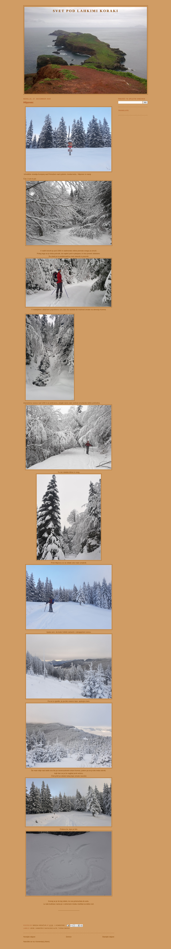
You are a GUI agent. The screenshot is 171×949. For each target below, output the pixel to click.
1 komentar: (60, 925)
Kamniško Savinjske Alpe (46, 928)
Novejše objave (29, 937)
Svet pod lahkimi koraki (85, 11)
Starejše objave (108, 937)
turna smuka (64, 928)
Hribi (32, 928)
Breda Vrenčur (40, 925)
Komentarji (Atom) (43, 942)
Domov (68, 937)
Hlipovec (28, 102)
